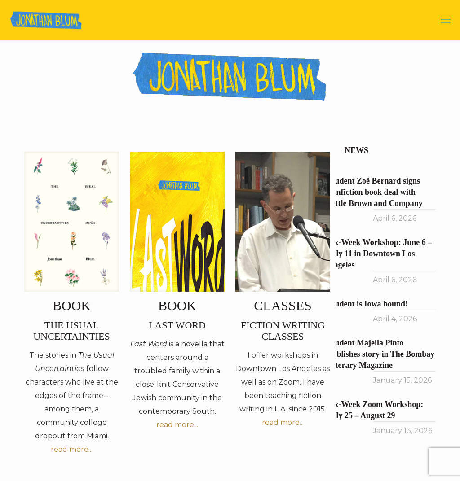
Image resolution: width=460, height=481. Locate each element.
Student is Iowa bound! (368, 303)
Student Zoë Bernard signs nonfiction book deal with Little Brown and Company (375, 192)
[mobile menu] (445, 20)
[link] (71, 222)
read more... (72, 449)
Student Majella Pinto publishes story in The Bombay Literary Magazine (381, 354)
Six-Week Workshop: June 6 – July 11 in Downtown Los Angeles (380, 253)
